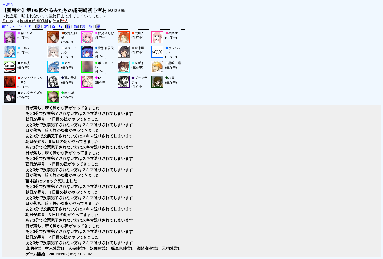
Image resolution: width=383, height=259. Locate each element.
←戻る (8, 4)
